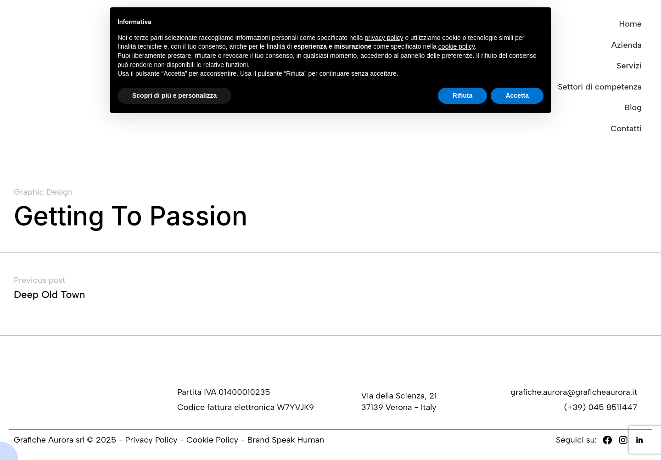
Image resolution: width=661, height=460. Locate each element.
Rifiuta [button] (463, 95)
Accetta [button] (517, 95)
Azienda (626, 45)
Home (630, 24)
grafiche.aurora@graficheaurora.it (573, 392)
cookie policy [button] (456, 46)
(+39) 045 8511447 (600, 407)
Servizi (629, 66)
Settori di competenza (600, 87)
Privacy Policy (151, 440)
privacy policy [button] (384, 37)
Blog (633, 107)
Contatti (626, 128)
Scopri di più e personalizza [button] (174, 95)
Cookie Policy (212, 440)
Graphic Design (43, 192)
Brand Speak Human (285, 440)
